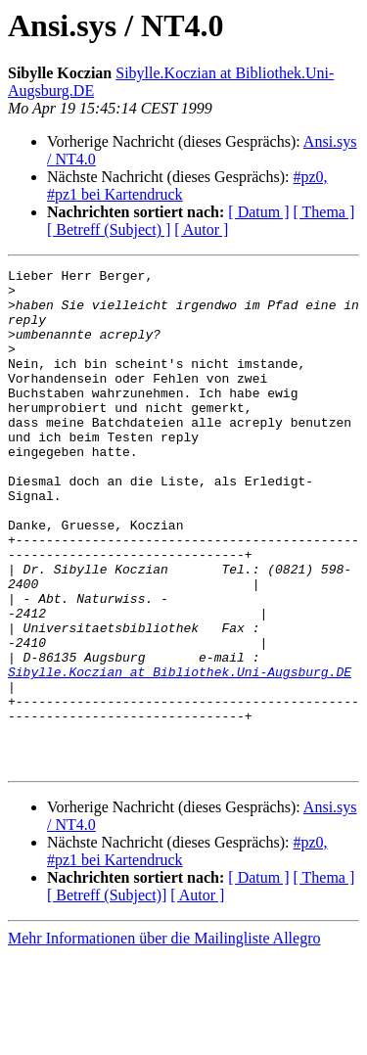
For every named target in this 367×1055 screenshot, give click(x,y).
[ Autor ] (201, 229)
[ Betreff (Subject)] (106, 994)
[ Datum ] (258, 212)
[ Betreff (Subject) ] (108, 229)
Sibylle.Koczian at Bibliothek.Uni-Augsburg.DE (179, 753)
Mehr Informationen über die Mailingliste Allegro (164, 1038)
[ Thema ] (324, 212)
